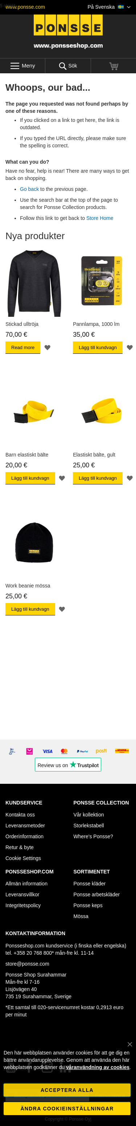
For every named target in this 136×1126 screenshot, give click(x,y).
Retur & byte (19, 847)
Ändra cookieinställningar (67, 1108)
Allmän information (26, 884)
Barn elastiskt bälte (26, 455)
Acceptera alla (67, 1090)
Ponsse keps (88, 905)
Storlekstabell (89, 825)
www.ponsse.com (25, 7)
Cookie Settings (23, 858)
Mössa (81, 916)
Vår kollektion (89, 815)
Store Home (100, 218)
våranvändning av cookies (97, 1067)
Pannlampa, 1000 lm (96, 324)
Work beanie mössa (27, 586)
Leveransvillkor (22, 894)
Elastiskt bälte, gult (94, 455)
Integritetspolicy (23, 905)
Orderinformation (24, 836)
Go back (29, 189)
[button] (109, 7)
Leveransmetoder (25, 825)
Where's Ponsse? (93, 836)
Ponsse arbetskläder (97, 894)
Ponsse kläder (90, 884)
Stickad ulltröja (21, 324)
